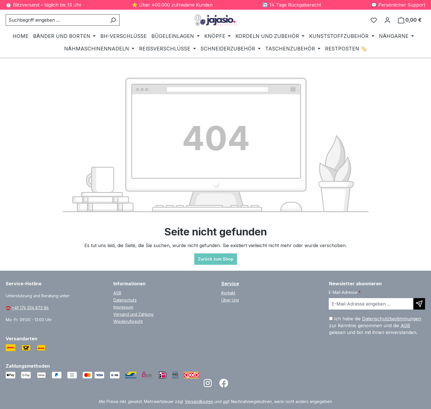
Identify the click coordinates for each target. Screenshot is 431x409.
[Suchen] (113, 20)
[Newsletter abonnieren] (419, 304)
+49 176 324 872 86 (30, 307)
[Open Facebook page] (223, 384)
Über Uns (230, 300)
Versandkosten (199, 401)
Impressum (123, 307)
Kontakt (228, 292)
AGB (117, 292)
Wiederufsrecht (128, 321)
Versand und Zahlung (133, 314)
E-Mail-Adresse (345, 292)
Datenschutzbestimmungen (391, 318)
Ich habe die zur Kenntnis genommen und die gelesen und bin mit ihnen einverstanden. (375, 325)
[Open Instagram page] (207, 384)
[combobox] (56, 20)
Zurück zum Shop (215, 259)
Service (230, 283)
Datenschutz (125, 300)
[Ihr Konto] (387, 20)
